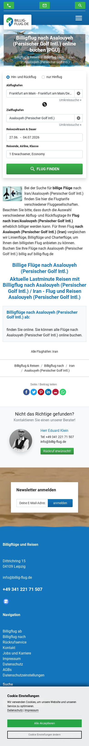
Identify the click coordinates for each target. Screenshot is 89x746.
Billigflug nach (54, 57)
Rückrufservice (14, 642)
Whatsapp (63, 392)
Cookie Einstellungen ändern (44, 734)
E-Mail (55, 392)
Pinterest (41, 392)
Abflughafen (14, 85)
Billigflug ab (12, 631)
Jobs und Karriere (17, 653)
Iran (72, 57)
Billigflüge (36, 237)
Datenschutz (13, 664)
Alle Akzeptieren (44, 723)
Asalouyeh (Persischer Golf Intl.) (47, 62)
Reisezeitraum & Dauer (21, 129)
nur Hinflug (54, 77)
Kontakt (9, 648)
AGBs (7, 670)
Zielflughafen (15, 110)
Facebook (26, 392)
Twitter (34, 392)
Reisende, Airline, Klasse (22, 146)
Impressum (12, 659)
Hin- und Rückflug (23, 77)
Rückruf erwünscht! (57, 451)
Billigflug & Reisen (26, 57)
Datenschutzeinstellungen (23, 675)
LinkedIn (48, 392)
